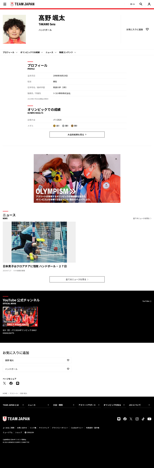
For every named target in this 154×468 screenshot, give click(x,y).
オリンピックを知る (114, 405)
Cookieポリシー (77, 427)
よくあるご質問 (8, 427)
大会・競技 (63, 405)
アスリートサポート (89, 405)
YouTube (145, 301)
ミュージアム (8, 432)
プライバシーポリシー (60, 427)
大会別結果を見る (77, 134)
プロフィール (8, 52)
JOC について (139, 405)
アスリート (14, 393)
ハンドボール (11, 368)
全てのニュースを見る (141, 218)
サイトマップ (44, 427)
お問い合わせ (22, 427)
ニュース (49, 52)
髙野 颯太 (9, 360)
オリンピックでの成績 (30, 52)
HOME (5, 393)
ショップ (18, 432)
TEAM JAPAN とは (13, 405)
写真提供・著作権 (92, 427)
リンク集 (33, 427)
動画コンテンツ (66, 52)
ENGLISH (30, 432)
